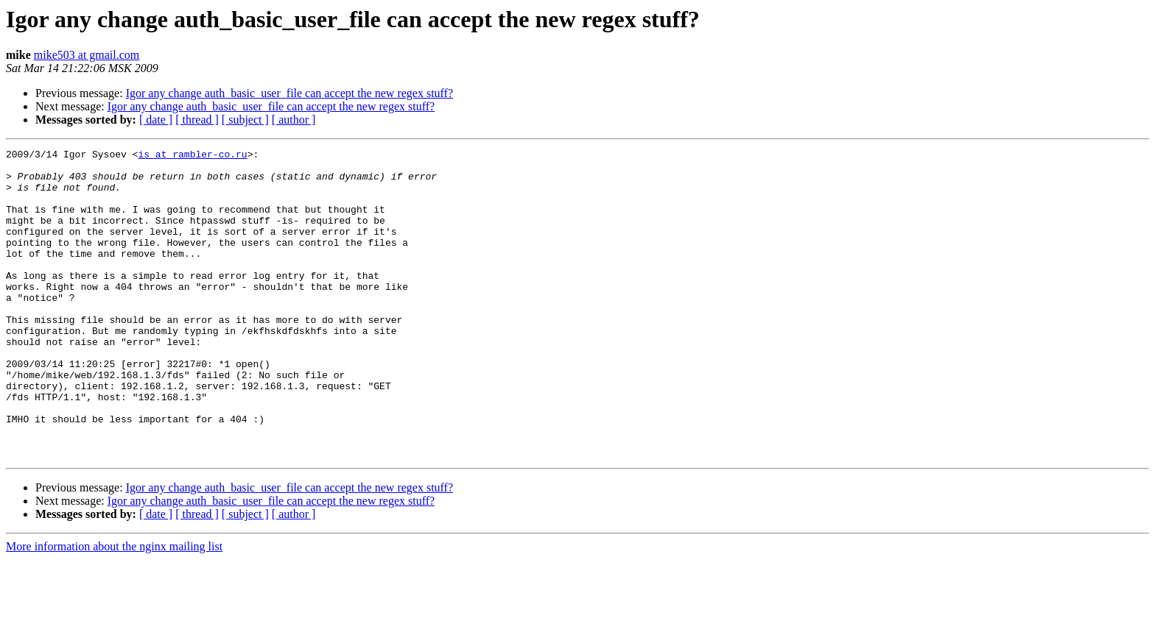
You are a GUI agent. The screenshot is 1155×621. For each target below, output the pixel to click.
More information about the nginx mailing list (114, 608)
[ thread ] (197, 119)
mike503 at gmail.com (87, 55)
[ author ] (294, 119)
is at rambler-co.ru (192, 156)
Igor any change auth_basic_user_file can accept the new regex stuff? (289, 93)
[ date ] (155, 119)
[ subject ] (245, 119)
